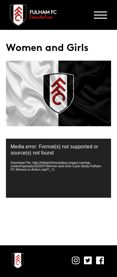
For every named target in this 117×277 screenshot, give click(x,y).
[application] (58, 168)
